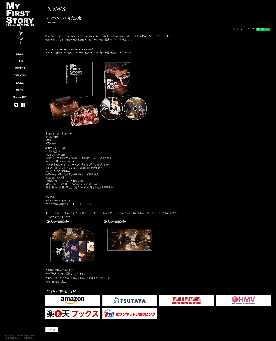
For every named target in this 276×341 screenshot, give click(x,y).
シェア (251, 29)
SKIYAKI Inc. (29, 338)
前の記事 (51, 329)
